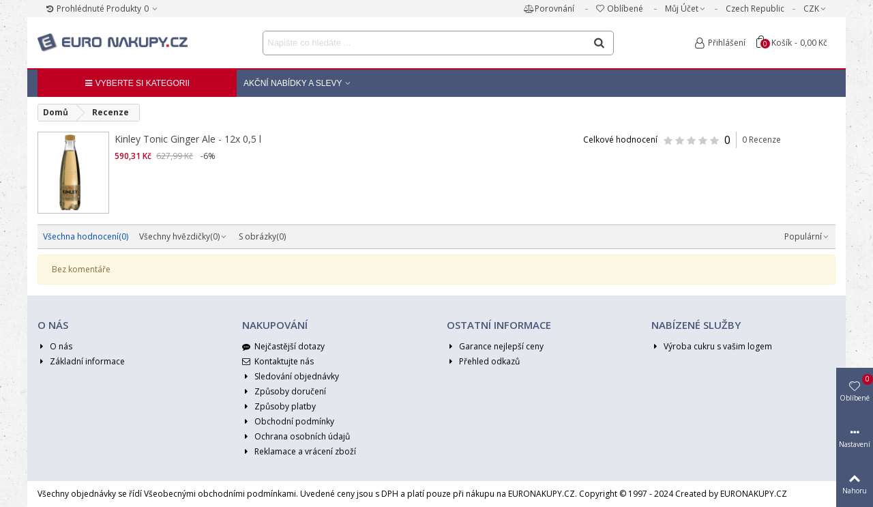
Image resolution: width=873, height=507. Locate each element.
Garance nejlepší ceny (495, 347)
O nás (55, 347)
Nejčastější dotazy (283, 347)
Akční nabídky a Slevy (292, 83)
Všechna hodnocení (85, 236)
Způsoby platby (279, 407)
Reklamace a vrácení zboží (299, 452)
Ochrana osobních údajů (296, 437)
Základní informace (81, 362)
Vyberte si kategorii (137, 83)
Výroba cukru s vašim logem (711, 347)
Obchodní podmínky (288, 422)
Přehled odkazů (483, 362)
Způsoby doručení (284, 392)
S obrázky (262, 236)
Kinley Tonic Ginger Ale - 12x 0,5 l (188, 138)
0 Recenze (761, 139)
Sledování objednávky (290, 377)
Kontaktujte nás (278, 362)
